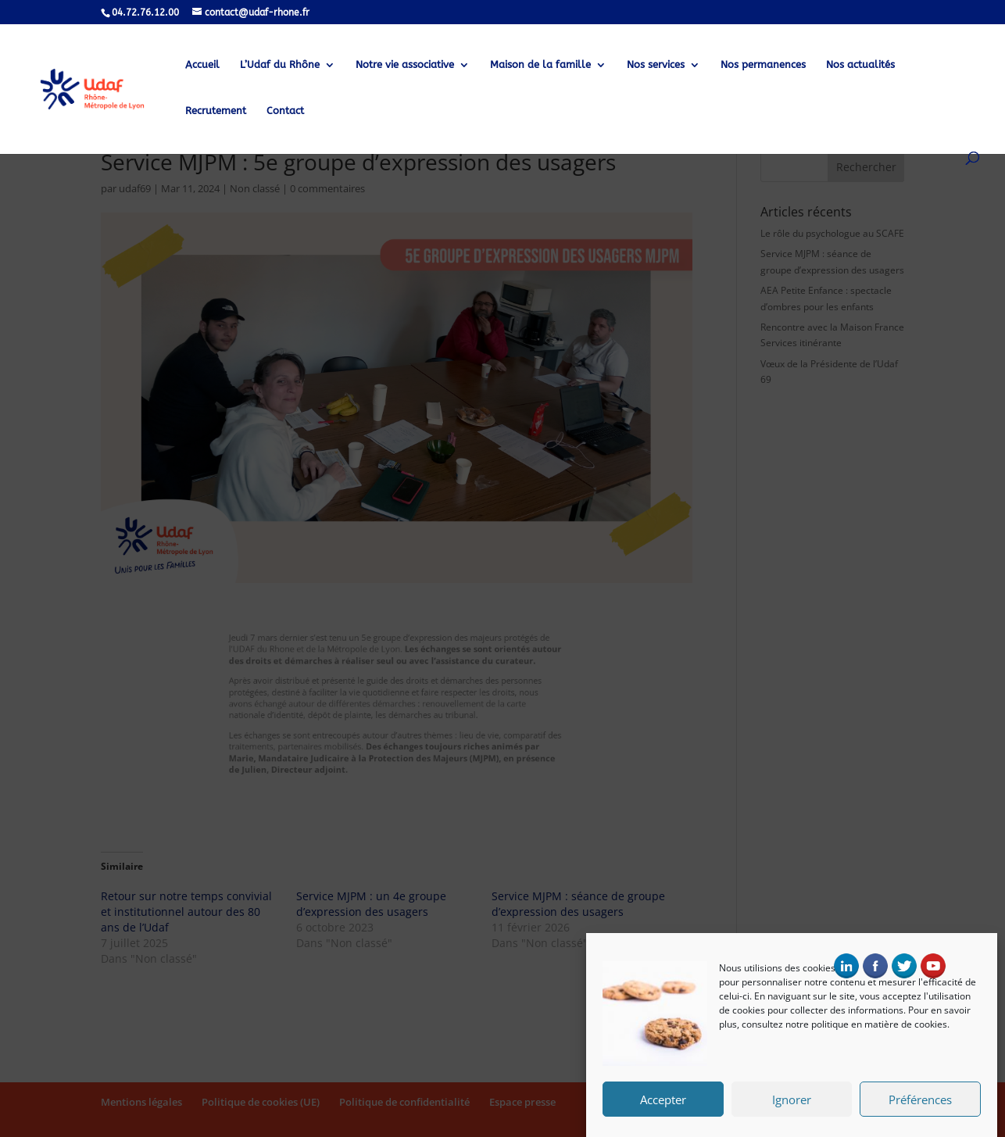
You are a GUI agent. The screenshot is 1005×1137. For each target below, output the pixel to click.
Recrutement (215, 110)
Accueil (202, 64)
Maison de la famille (540, 64)
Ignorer (791, 1103)
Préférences (920, 1103)
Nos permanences (763, 64)
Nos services (656, 64)
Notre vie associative (405, 64)
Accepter (663, 1103)
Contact (285, 110)
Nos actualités (860, 64)
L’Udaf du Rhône (280, 64)
